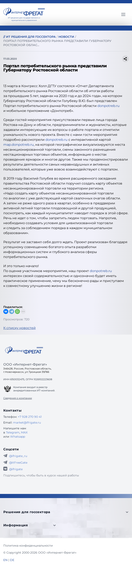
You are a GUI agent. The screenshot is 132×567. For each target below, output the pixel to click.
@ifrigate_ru (18, 456)
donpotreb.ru (108, 106)
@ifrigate (16, 469)
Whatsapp (17, 436)
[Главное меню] (123, 14)
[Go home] (24, 350)
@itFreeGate (18, 462)
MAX (24, 432)
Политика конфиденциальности (28, 545)
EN (5, 560)
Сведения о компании (17, 398)
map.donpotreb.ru (18, 145)
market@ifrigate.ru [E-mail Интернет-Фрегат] (27, 422)
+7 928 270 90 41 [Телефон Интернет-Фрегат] (30, 417)
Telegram (12, 432)
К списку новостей (19, 328)
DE (12, 560)
